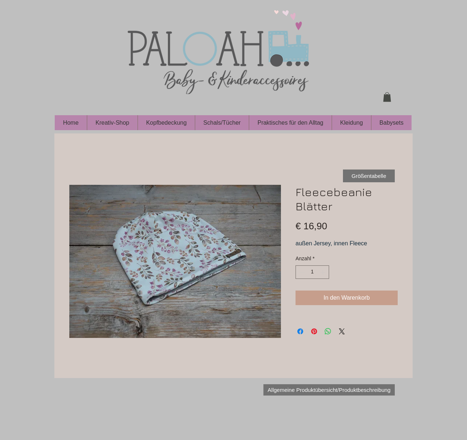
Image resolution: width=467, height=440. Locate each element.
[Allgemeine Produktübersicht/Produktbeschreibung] (329, 390)
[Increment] (323, 272)
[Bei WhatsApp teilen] (328, 331)
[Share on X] (341, 331)
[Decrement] (301, 272)
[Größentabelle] (369, 176)
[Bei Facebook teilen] (300, 331)
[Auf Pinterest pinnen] (314, 331)
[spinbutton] (312, 272)
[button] (387, 97)
